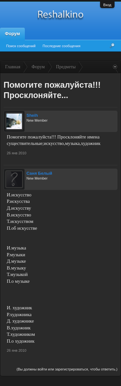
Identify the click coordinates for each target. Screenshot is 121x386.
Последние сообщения (61, 46)
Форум (12, 33)
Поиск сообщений (20, 46)
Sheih (32, 115)
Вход (107, 5)
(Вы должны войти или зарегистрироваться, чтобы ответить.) (66, 369)
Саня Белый (39, 173)
